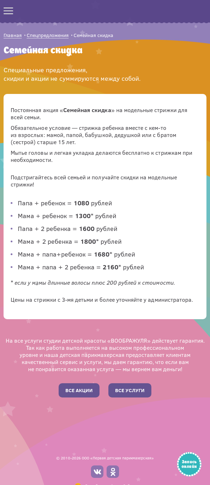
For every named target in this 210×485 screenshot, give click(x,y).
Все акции (79, 390)
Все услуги (130, 390)
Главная (13, 35)
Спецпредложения (48, 35)
